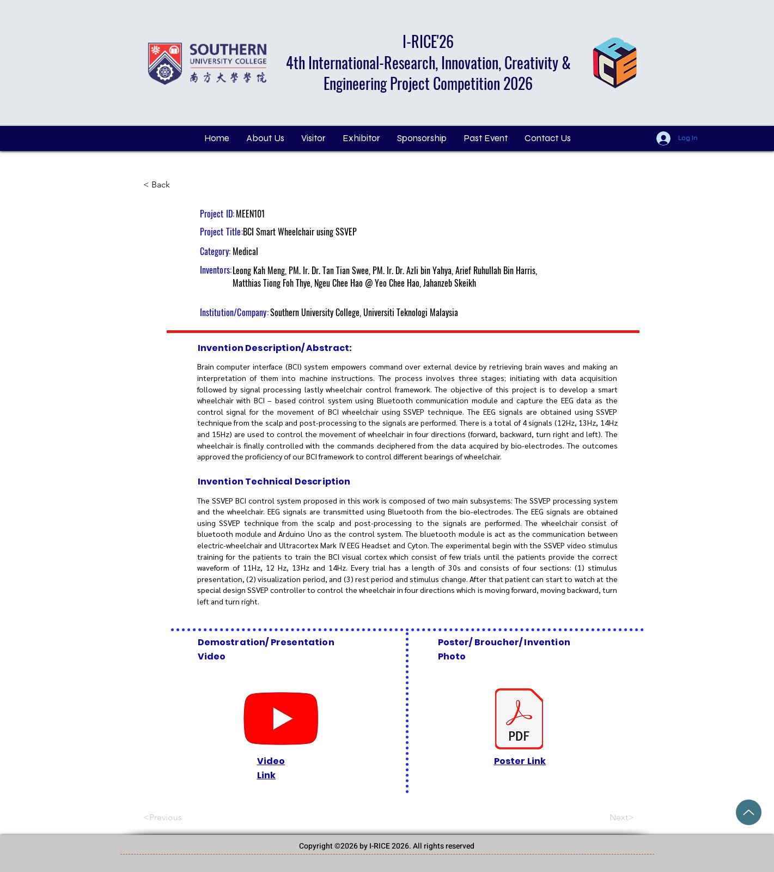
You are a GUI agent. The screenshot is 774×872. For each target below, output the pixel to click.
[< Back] (179, 185)
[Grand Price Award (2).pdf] (748, 812)
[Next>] (607, 818)
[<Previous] (179, 818)
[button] (313, 138)
